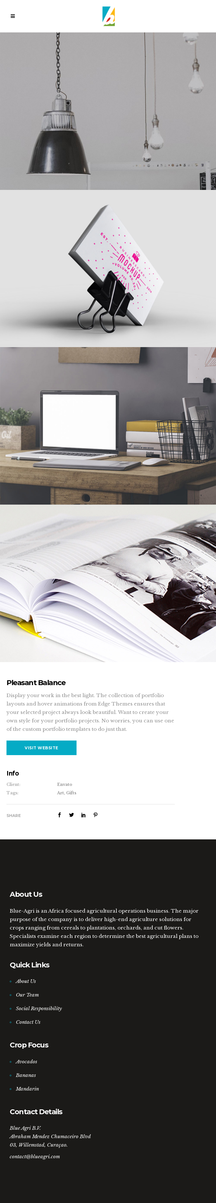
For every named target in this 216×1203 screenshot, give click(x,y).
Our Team (27, 995)
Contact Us (28, 1022)
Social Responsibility (39, 1008)
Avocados (26, 1061)
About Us (26, 981)
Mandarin (27, 1089)
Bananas (26, 1075)
